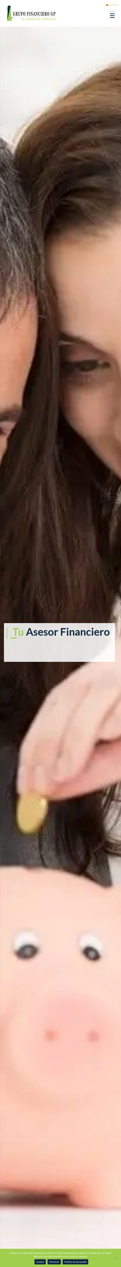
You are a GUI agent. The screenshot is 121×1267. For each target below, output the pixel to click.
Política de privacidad (75, 1262)
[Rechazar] (116, 1258)
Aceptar (40, 1262)
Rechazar (54, 1262)
